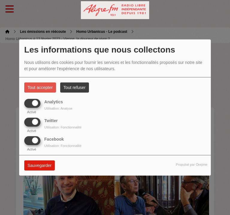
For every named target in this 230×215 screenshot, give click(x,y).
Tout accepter (40, 87)
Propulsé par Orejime (192, 164)
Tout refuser (74, 87)
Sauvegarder (40, 165)
